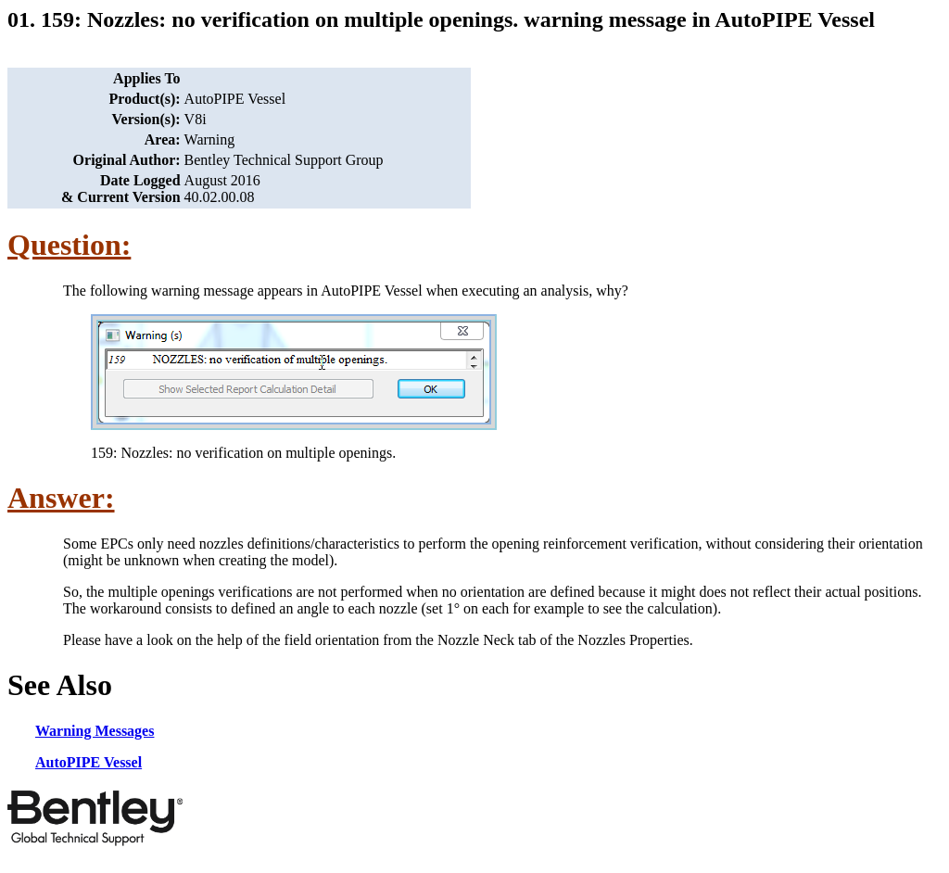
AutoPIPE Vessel (88, 762)
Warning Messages (94, 731)
